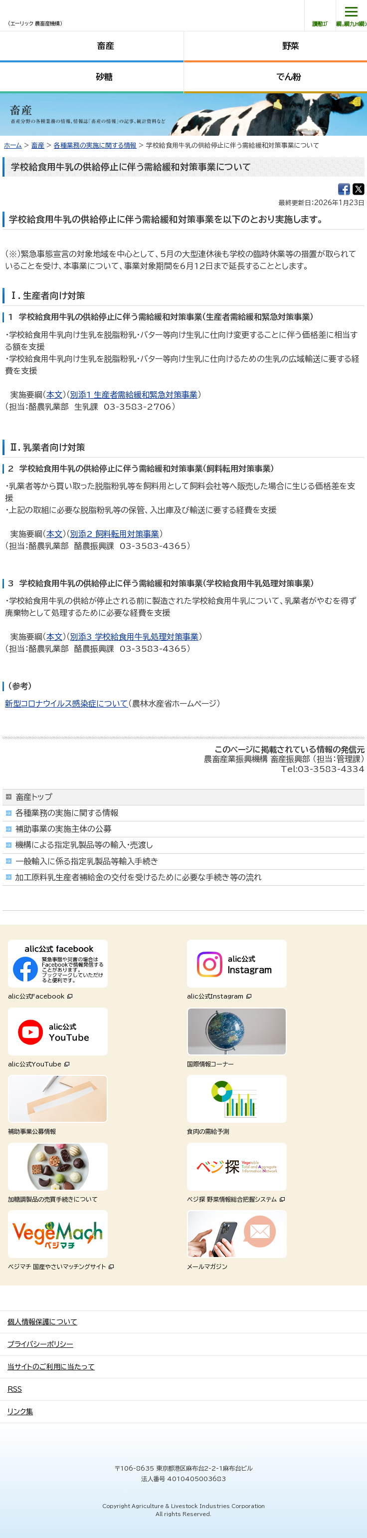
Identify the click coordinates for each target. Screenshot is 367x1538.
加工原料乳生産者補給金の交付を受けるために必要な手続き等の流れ (138, 877)
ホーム (13, 145)
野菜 (290, 45)
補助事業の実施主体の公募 (63, 829)
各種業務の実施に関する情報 (95, 145)
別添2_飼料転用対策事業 (114, 534)
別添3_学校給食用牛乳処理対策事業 (134, 637)
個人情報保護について (42, 1321)
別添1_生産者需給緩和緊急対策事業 (133, 395)
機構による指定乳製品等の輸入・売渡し (84, 845)
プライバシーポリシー (40, 1344)
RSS (14, 1389)
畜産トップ (33, 797)
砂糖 (104, 76)
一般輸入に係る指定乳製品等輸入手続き (87, 861)
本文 (54, 395)
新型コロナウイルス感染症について (66, 704)
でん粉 (288, 76)
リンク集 (20, 1411)
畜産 (105, 45)
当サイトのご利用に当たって (51, 1366)
